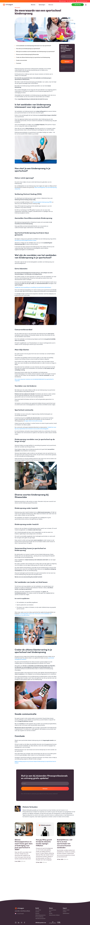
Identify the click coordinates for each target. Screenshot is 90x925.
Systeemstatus (66, 913)
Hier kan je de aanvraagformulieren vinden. (26, 240)
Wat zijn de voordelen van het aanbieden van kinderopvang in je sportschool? (35, 51)
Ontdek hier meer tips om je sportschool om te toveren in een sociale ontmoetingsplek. (35, 427)
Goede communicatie (21, 60)
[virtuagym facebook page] (25, 922)
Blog (50, 911)
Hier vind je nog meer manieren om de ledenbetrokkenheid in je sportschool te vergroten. (34, 379)
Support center (66, 910)
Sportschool (17, 7)
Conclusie (18, 63)
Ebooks (50, 913)
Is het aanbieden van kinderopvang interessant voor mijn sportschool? (33, 45)
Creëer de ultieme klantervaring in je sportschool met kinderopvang (33, 57)
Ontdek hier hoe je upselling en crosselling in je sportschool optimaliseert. (33, 287)
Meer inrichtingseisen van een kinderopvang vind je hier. (36, 188)
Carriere (37, 911)
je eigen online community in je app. (33, 421)
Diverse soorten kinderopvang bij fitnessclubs (27, 54)
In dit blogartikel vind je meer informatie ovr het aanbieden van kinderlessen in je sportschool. (33, 614)
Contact (64, 911)
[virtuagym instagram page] (16, 922)
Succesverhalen (52, 910)
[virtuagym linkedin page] (19, 922)
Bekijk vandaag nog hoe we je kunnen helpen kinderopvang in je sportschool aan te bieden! (35, 762)
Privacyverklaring (39, 916)
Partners (37, 913)
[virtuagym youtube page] (22, 922)
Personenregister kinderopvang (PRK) (42, 202)
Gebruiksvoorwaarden (40, 918)
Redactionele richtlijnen (54, 915)
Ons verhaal (38, 910)
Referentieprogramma (40, 915)
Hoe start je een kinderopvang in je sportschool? (28, 48)
